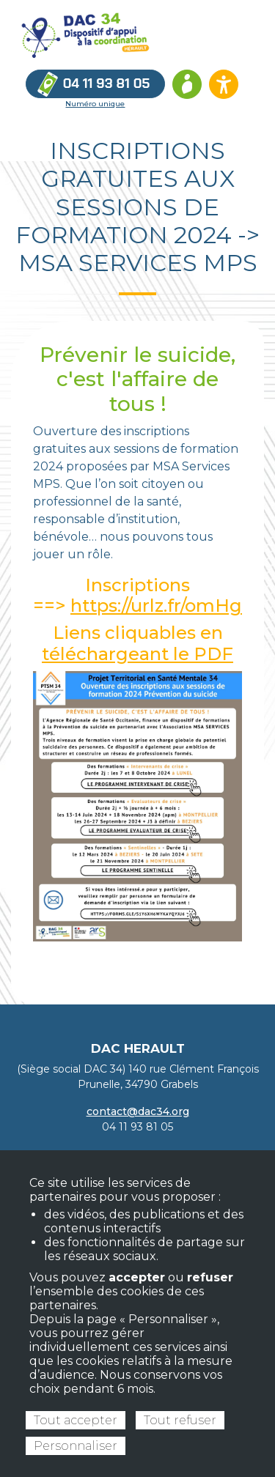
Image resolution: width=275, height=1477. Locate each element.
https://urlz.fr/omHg (156, 605)
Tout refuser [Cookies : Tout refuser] (180, 1420)
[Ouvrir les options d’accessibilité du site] (223, 84)
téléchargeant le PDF (137, 654)
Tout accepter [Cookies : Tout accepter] (75, 1420)
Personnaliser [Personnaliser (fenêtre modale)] (75, 1446)
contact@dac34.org (138, 1111)
